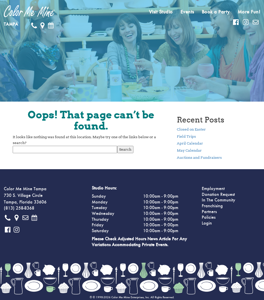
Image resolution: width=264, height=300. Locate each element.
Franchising (212, 206)
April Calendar (190, 143)
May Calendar (189, 150)
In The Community (218, 200)
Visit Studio (161, 11)
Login (207, 223)
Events (187, 11)
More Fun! (249, 11)
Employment (213, 188)
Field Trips (186, 136)
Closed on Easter (191, 129)
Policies (208, 217)
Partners (209, 212)
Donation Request (218, 194)
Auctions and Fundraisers (199, 157)
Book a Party (216, 11)
